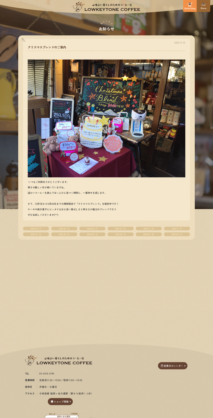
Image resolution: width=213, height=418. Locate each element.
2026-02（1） (93, 228)
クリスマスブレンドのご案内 (47, 47)
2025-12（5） (149, 228)
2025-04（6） (149, 234)
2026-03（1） (65, 228)
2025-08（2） (93, 234)
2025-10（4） (36, 234)
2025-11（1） (177, 228)
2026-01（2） (121, 228)
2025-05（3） (121, 234)
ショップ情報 (59, 401)
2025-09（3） (65, 234)
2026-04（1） (37, 228)
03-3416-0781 (46, 373)
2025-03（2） (177, 234)
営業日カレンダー (172, 365)
